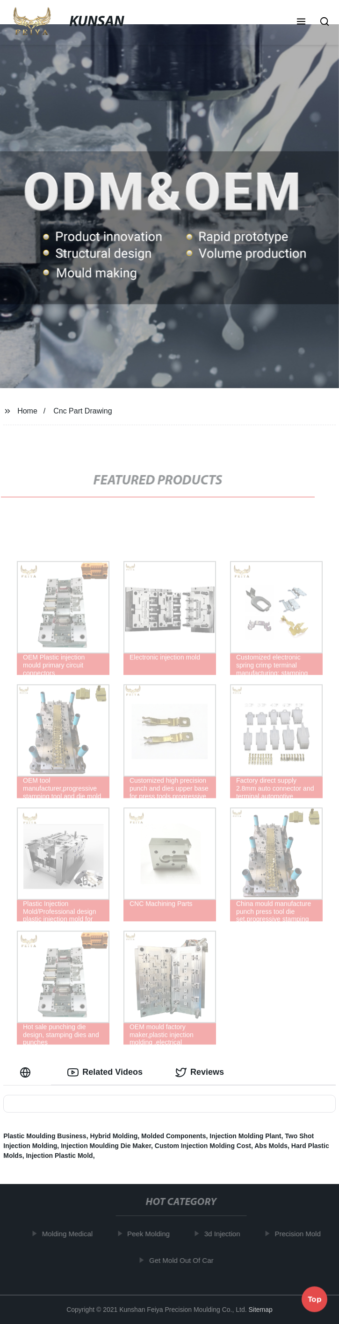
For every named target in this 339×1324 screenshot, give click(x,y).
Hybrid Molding (113, 1136)
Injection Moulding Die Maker (106, 1145)
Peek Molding (151, 1234)
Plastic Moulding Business (44, 1136)
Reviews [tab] (199, 1072)
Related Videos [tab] (105, 1072)
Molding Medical (70, 1234)
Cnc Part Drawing (82, 411)
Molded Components (173, 1136)
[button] (301, 22)
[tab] (27, 1072)
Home (27, 411)
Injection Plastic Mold (59, 1155)
